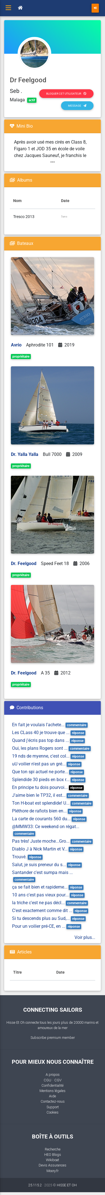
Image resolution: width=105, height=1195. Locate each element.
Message (77, 105)
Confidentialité (52, 1085)
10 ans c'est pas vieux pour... (40, 895)
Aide (52, 1096)
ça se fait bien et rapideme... (39, 887)
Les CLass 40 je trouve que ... (40, 732)
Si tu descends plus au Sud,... (41, 918)
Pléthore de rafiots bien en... (39, 811)
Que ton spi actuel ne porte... (40, 771)
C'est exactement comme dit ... (42, 910)
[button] (52, 162)
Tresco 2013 (23, 216)
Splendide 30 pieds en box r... (40, 779)
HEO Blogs (52, 1154)
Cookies (52, 1112)
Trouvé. (19, 856)
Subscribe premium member (53, 1037)
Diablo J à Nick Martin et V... (39, 849)
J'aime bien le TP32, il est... (39, 795)
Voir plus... (84, 937)
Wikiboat (52, 1159)
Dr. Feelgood (23, 563)
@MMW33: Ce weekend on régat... (45, 826)
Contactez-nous (53, 1101)
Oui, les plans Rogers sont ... (39, 748)
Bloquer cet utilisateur (66, 93)
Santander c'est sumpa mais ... (42, 872)
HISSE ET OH (67, 1185)
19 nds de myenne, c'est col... (40, 756)
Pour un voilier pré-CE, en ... (38, 926)
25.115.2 (35, 1185)
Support (52, 1107)
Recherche (52, 1149)
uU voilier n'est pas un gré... (39, 764)
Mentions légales (52, 1090)
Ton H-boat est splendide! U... (40, 803)
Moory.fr (52, 1170)
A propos (53, 1074)
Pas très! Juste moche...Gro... (40, 841)
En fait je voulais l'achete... (38, 724)
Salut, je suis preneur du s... (39, 864)
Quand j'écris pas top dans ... (40, 740)
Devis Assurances (52, 1165)
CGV (58, 1080)
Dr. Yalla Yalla (24, 454)
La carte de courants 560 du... (41, 818)
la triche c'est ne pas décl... (38, 902)
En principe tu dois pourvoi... (40, 787)
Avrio (16, 345)
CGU (47, 1080)
